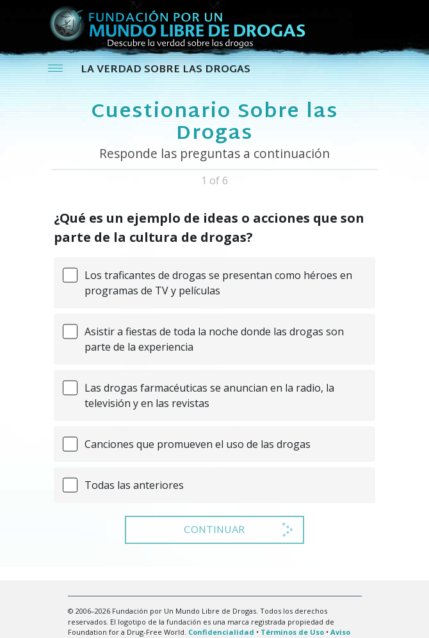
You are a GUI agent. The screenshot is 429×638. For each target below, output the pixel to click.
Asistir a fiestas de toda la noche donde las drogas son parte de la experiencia (214, 339)
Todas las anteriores (134, 485)
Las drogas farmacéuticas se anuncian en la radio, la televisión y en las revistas (209, 395)
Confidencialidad (221, 632)
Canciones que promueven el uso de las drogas (198, 444)
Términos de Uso (292, 632)
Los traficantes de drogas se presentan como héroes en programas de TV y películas (218, 283)
